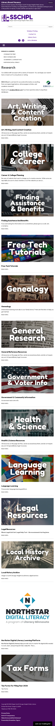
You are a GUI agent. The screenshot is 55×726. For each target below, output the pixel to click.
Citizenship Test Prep (10, 54)
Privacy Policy (5, 713)
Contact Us (32, 34)
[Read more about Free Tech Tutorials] (27, 251)
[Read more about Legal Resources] (27, 515)
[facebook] (19, 41)
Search (50, 26)
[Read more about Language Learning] (27, 472)
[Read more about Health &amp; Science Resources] (27, 428)
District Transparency (8, 715)
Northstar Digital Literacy (11, 62)
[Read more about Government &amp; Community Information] (27, 383)
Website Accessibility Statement (11, 718)
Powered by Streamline (8, 720)
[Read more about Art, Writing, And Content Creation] (27, 117)
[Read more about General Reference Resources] (27, 339)
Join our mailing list (42, 724)
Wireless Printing (32, 31)
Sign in (18, 720)
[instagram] (23, 41)
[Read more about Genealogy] (27, 294)
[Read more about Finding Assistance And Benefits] (27, 208)
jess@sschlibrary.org (16, 90)
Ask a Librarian (32, 40)
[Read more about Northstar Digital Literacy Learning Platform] (27, 616)
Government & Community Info (13, 59)
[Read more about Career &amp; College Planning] (27, 162)
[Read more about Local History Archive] (27, 559)
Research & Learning (8, 51)
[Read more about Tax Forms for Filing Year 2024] (27, 672)
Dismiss (51, 2)
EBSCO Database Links (10, 57)
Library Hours (32, 37)
